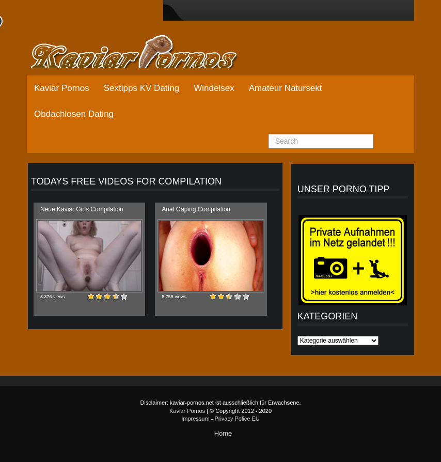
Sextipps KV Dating (141, 88)
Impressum (195, 418)
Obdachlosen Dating (74, 114)
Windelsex (214, 88)
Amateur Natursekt (285, 88)
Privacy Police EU (236, 418)
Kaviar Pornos (61, 88)
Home (223, 433)
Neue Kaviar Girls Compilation (81, 209)
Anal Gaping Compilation (196, 209)
